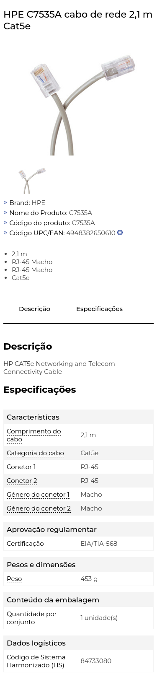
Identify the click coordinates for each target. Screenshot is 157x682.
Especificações (99, 309)
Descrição (34, 309)
